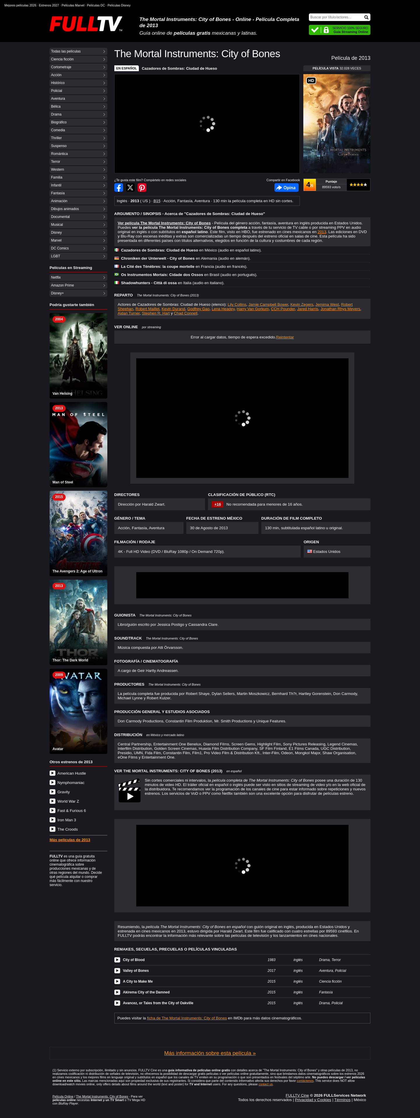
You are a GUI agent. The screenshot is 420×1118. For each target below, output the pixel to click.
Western (57, 169)
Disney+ (57, 293)
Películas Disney (119, 5)
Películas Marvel (73, 5)
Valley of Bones (136, 971)
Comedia (58, 130)
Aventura (58, 99)
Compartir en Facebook (118, 187)
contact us (265, 1084)
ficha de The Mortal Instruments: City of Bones (187, 1018)
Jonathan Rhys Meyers (340, 309)
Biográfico (58, 122)
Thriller (56, 138)
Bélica (56, 106)
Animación (59, 201)
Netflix (56, 277)
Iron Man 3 (66, 820)
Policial (56, 91)
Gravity (63, 792)
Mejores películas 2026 (20, 5)
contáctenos (305, 1080)
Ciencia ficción (62, 59)
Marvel (56, 240)
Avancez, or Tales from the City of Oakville (158, 1003)
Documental (60, 217)
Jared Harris (307, 309)
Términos (342, 1100)
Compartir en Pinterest (142, 187)
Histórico (58, 83)
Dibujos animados (65, 209)
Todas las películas (65, 51)
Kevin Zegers (301, 304)
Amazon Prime (62, 285)
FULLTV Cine (297, 1095)
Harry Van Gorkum (253, 309)
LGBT (55, 256)
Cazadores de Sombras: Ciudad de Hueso (179, 68)
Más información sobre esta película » (210, 1053)
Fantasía (58, 193)
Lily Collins (237, 304)
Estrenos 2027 (49, 5)
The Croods (67, 829)
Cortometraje (61, 67)
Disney (56, 232)
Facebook (286, 187)
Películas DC (96, 5)
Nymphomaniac (71, 782)
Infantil (56, 185)
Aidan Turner (129, 313)
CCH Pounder (283, 309)
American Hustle (71, 773)
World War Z (68, 801)
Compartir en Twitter (130, 187)
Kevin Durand (173, 309)
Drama (56, 114)
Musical (57, 225)
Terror (55, 162)
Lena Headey (223, 309)
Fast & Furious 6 (71, 810)
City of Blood (134, 960)
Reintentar (285, 337)
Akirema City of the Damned (146, 992)
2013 (322, 232)
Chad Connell (185, 313)
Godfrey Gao (198, 309)
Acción (56, 75)
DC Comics (60, 248)
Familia (56, 177)
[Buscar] (339, 17)
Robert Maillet (147, 309)
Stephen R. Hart (156, 313)
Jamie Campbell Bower (268, 304)
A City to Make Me (138, 981)
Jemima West (327, 304)
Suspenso (58, 146)
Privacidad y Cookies (313, 1100)
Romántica (59, 154)
